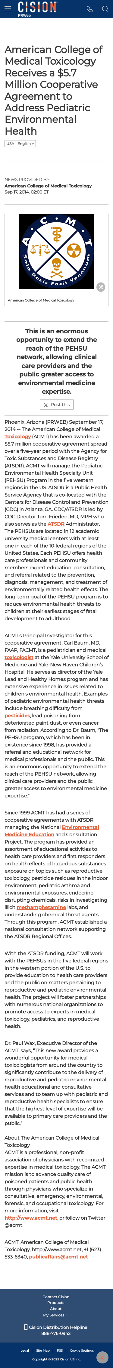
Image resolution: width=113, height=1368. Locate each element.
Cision (64, 1359)
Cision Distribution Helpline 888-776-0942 (55, 1330)
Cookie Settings (82, 1351)
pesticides (17, 716)
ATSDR (56, 524)
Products (55, 1302)
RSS (60, 1351)
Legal (24, 1351)
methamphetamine (41, 907)
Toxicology (18, 437)
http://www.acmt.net (31, 1218)
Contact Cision (55, 1297)
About (55, 1308)
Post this (57, 404)
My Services (56, 1315)
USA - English (20, 143)
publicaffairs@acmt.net (58, 1257)
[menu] (7, 9)
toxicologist (19, 657)
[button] (90, 9)
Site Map (43, 1351)
